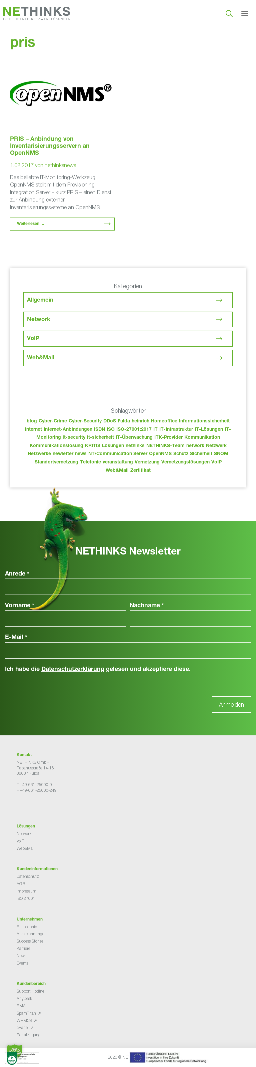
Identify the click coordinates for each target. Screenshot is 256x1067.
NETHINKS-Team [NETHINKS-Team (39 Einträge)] (165, 446)
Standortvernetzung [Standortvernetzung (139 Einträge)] (56, 462)
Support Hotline (30, 991)
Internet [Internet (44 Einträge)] (33, 429)
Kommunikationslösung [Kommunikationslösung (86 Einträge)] (56, 446)
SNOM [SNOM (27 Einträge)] (221, 454)
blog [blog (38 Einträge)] (32, 421)
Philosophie (27, 926)
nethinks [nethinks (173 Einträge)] (135, 446)
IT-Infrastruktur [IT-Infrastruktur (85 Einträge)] (176, 429)
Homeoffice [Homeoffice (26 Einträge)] (164, 421)
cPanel (23, 1027)
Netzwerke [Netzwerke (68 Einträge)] (39, 454)
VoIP (33, 339)
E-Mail (16, 638)
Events (22, 963)
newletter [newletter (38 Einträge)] (63, 454)
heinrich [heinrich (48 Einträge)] (140, 421)
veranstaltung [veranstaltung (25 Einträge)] (118, 462)
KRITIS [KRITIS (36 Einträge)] (92, 446)
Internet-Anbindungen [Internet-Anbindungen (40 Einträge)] (68, 429)
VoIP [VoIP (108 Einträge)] (216, 462)
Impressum (26, 891)
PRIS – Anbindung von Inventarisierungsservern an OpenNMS (50, 146)
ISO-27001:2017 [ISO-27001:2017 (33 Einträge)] (134, 429)
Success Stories (30, 941)
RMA (21, 1005)
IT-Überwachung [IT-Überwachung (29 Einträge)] (134, 437)
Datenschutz (28, 876)
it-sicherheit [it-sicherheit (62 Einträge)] (100, 437)
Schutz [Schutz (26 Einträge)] (180, 454)
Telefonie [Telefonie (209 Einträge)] (90, 462)
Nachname (147, 606)
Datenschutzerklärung (72, 670)
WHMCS (24, 1020)
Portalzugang (29, 1034)
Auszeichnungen (32, 933)
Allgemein (40, 300)
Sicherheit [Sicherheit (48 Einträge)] (201, 454)
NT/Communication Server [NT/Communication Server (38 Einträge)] (117, 454)
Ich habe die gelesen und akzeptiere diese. (98, 670)
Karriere (23, 948)
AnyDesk (24, 998)
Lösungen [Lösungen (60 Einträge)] (113, 446)
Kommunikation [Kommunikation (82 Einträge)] (202, 437)
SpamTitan (26, 1013)
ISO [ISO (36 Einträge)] (111, 429)
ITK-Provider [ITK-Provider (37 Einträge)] (168, 437)
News (21, 955)
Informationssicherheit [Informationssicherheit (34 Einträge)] (204, 421)
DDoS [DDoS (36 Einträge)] (109, 421)
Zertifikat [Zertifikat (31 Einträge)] (140, 470)
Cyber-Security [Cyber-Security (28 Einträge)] (85, 421)
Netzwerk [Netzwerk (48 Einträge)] (216, 446)
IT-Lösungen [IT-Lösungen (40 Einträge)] (209, 429)
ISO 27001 (26, 898)
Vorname (19, 606)
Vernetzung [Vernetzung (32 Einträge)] (147, 462)
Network (38, 320)
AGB (21, 883)
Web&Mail (40, 358)
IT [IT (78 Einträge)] (155, 429)
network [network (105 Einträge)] (195, 446)
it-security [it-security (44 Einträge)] (74, 437)
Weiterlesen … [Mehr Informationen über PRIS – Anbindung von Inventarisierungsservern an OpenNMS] (30, 224)
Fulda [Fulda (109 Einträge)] (124, 421)
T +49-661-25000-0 (34, 784)
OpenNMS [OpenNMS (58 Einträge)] (160, 454)
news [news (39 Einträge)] (81, 454)
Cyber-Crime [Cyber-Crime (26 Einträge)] (53, 421)
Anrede (17, 574)
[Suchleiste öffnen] (229, 13)
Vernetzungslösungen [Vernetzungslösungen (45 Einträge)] (185, 462)
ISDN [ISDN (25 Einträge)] (99, 429)
